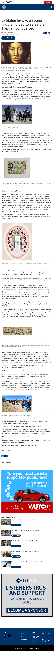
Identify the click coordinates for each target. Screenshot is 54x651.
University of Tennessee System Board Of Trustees (46, 640)
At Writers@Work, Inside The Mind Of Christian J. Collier (25, 551)
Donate (48, 2)
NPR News (9, 450)
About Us (22, 633)
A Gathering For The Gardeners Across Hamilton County (25, 520)
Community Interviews (44, 636)
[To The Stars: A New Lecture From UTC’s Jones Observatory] (6, 543)
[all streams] (52, 7)
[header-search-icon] (41, 2)
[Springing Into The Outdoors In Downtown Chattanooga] (6, 533)
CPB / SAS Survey (46, 633)
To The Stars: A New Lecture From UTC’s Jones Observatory (26, 541)
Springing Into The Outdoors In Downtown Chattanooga (25, 530)
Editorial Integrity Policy (34, 641)
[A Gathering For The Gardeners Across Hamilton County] (6, 522)
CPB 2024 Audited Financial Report (35, 637)
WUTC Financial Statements (34, 633)
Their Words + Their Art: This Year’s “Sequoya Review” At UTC (26, 561)
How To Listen (23, 636)
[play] (4, 7)
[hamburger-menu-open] (3, 2)
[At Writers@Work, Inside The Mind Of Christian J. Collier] (6, 554)
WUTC (7, 638)
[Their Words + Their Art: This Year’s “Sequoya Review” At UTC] (6, 564)
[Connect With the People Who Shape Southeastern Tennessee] (27, 595)
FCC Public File (23, 639)
